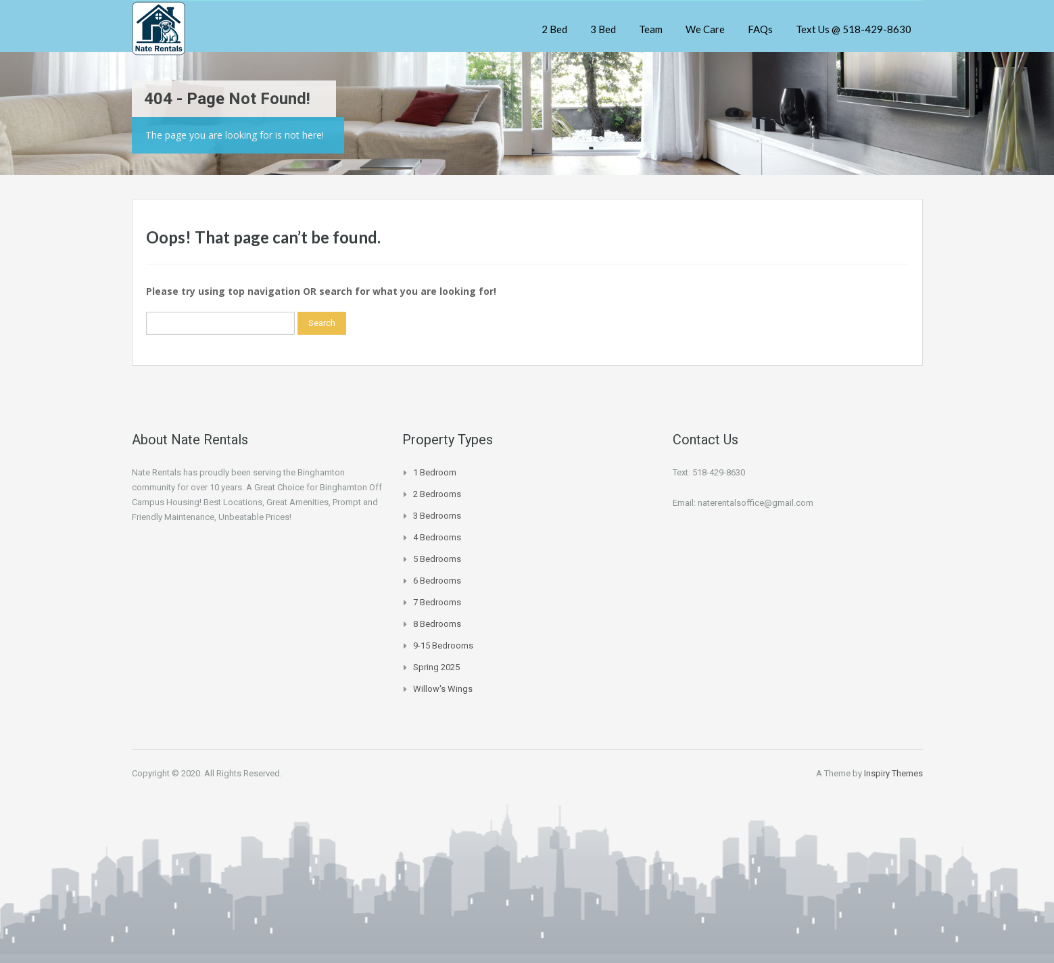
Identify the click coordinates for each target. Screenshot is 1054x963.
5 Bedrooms (437, 559)
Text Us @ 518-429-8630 (853, 29)
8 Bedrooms (437, 624)
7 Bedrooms (437, 602)
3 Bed (603, 29)
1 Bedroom (434, 472)
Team (651, 29)
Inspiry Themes (893, 773)
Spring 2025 (436, 667)
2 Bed (554, 29)
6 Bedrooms (437, 581)
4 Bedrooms (437, 537)
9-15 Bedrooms (443, 645)
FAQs (760, 29)
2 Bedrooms (437, 494)
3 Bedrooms (437, 516)
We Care (705, 29)
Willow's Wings (443, 689)
